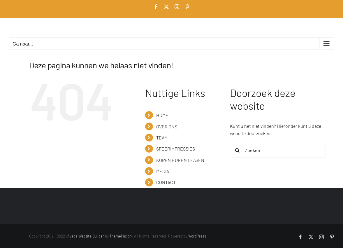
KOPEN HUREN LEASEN (180, 160)
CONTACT (166, 182)
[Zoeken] (237, 150)
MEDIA (162, 171)
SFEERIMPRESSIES (175, 148)
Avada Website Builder (85, 236)
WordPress (197, 236)
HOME (162, 115)
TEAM (162, 137)
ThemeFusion (121, 236)
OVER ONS (166, 126)
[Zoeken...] (278, 150)
